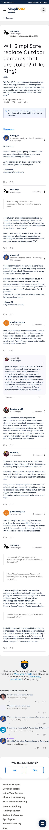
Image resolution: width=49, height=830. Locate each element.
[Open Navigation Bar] (5, 9)
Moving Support (11, 810)
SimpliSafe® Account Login (37, 2)
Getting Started (11, 788)
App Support (9, 819)
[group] (6, 102)
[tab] (8, 129)
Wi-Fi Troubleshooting (15, 801)
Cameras (9, 18)
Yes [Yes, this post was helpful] (35, 770)
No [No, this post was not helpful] (14, 770)
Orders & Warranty (13, 814)
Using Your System (13, 793)
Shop (5, 828)
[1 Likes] (45, 723)
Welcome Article (23, 673)
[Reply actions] (43, 363)
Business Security (12, 823)
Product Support (12, 784)
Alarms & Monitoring (14, 797)
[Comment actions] (45, 140)
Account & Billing (12, 806)
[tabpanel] (24, 392)
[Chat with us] (42, 823)
